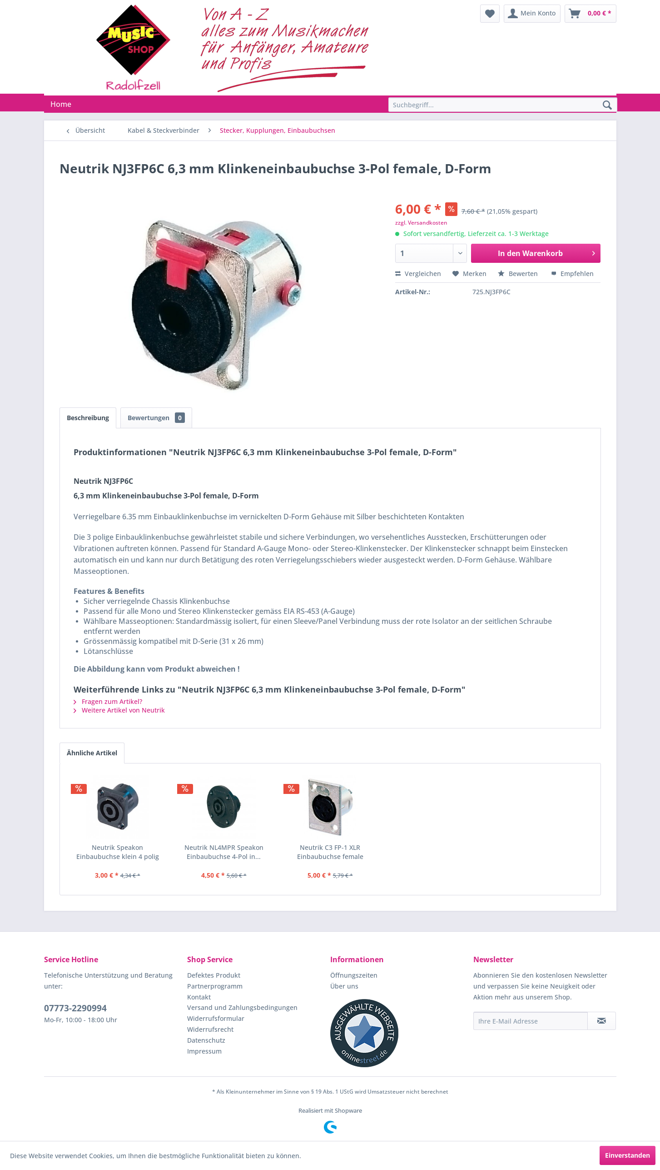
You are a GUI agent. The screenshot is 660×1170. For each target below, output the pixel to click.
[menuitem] (490, 14)
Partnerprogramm (215, 986)
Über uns (344, 986)
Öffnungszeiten (353, 975)
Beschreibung (88, 417)
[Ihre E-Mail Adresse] (530, 1021)
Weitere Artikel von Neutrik (119, 710)
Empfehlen (572, 273)
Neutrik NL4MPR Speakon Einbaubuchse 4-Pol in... (223, 852)
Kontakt (199, 997)
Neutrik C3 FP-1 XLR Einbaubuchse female (330, 852)
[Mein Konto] (532, 14)
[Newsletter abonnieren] (601, 1021)
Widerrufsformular (215, 1018)
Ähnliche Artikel (92, 752)
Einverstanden (627, 1155)
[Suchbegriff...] (502, 104)
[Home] (61, 104)
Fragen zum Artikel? (108, 701)
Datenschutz (206, 1040)
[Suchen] (607, 105)
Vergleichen (418, 273)
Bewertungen (156, 417)
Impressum (204, 1051)
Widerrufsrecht (210, 1029)
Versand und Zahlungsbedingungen (242, 1007)
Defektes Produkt (213, 975)
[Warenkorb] (590, 14)
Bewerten (519, 273)
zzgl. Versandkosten (421, 222)
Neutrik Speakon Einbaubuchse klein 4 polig (117, 852)
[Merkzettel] (490, 14)
